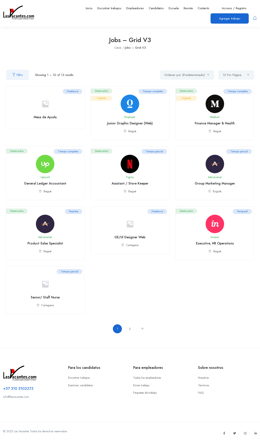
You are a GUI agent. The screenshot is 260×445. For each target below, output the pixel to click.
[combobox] (187, 75)
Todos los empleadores (147, 378)
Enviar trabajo (141, 385)
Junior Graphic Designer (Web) (130, 123)
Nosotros (203, 378)
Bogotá (217, 191)
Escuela (174, 8)
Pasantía (73, 211)
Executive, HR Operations (215, 243)
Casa (117, 47)
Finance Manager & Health (215, 123)
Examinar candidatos (80, 385)
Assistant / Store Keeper (130, 183)
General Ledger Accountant (45, 183)
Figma (130, 177)
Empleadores (135, 8)
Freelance (72, 91)
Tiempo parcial (154, 151)
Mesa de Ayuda (45, 117)
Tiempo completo (153, 91)
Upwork (45, 177)
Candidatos (156, 8)
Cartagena (132, 245)
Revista (188, 8)
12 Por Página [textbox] (232, 75)
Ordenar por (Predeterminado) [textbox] (184, 75)
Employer (129, 117)
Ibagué (132, 131)
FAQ (201, 393)
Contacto (203, 8)
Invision (215, 237)
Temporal (242, 211)
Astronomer (215, 177)
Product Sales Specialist (45, 243)
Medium (215, 117)
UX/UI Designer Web (130, 237)
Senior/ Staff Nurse (45, 297)
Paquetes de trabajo (145, 393)
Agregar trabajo (229, 18)
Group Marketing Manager (215, 183)
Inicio (89, 8)
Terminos (203, 385)
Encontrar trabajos (109, 8)
